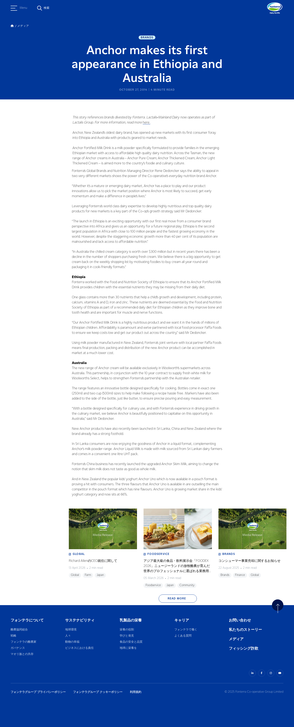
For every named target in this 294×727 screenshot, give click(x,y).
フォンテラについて (27, 620)
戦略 (13, 635)
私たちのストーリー (245, 630)
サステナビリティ (80, 620)
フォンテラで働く (185, 629)
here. (146, 122)
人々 (68, 635)
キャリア (182, 620)
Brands (147, 37)
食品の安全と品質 (131, 642)
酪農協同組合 (19, 629)
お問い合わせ (240, 620)
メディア (236, 639)
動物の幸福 (72, 642)
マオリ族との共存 (22, 654)
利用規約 (135, 692)
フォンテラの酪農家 (23, 642)
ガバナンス (18, 648)
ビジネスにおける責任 (79, 648)
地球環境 (71, 629)
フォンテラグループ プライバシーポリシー (38, 692)
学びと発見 (127, 635)
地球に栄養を (128, 648)
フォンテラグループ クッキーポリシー (97, 692)
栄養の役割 (127, 629)
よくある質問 (183, 635)
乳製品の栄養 (131, 620)
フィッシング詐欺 (243, 648)
